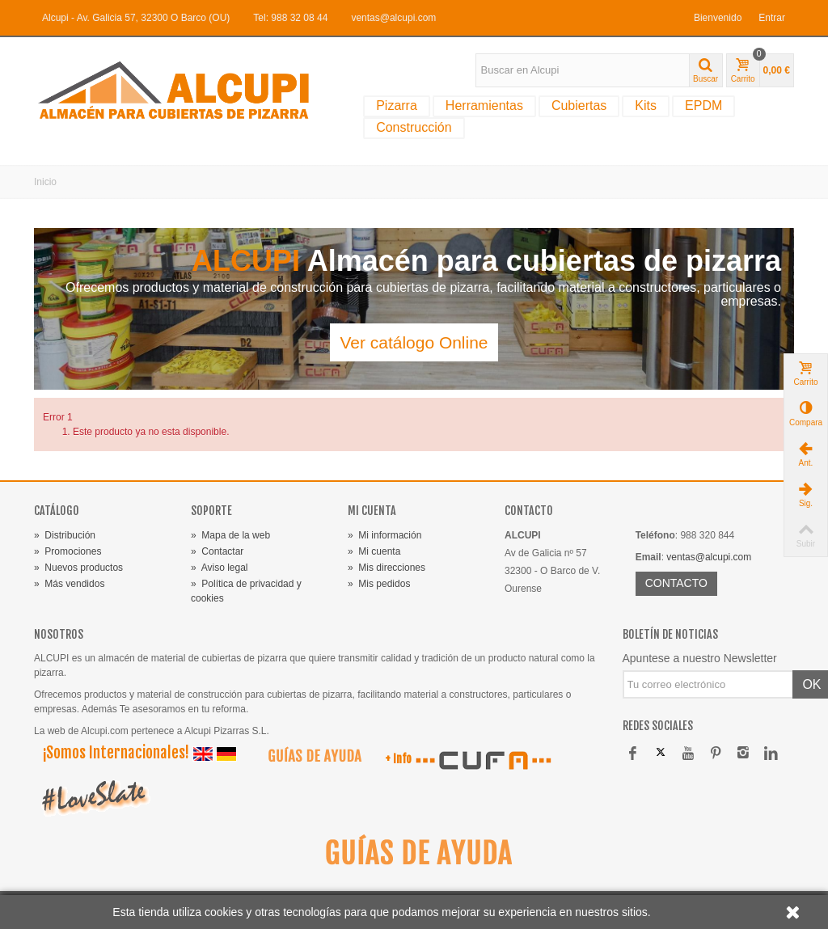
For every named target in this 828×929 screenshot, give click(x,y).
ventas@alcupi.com (393, 17)
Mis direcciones (386, 567)
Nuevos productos (78, 567)
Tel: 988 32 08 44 (290, 17)
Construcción (413, 127)
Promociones (67, 551)
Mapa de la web (230, 535)
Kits (646, 105)
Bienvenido (717, 17)
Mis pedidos (379, 583)
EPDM (703, 105)
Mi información (384, 535)
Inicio (45, 182)
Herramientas (484, 105)
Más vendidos (69, 583)
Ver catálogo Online (414, 342)
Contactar (217, 551)
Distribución (64, 535)
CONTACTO (676, 582)
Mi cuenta (374, 551)
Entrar (771, 17)
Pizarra (396, 105)
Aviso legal (219, 567)
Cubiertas (578, 105)
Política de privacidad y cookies (246, 591)
